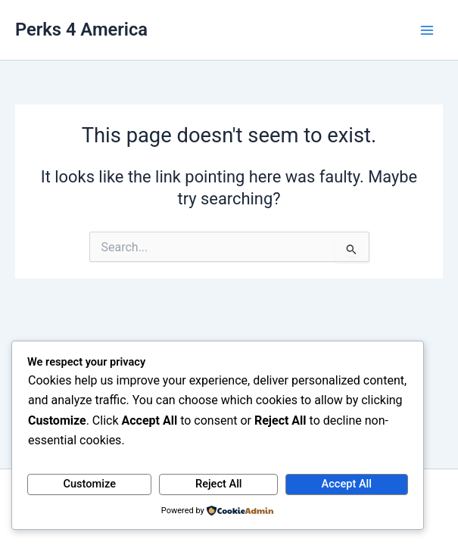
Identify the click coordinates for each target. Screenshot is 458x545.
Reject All (218, 483)
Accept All (347, 483)
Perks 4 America (81, 29)
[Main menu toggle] (427, 30)
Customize (89, 483)
